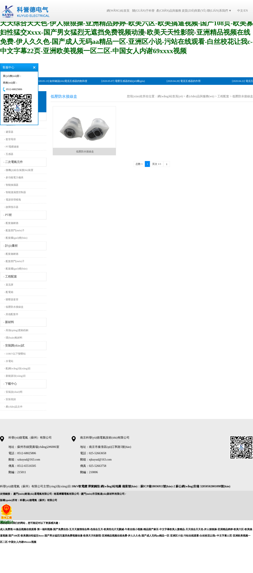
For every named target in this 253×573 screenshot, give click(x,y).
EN (246, 10)
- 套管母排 (10, 139)
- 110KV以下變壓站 (15, 353)
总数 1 (139, 164)
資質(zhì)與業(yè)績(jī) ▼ (194, 21)
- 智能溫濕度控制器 (15, 192)
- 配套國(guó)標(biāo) (15, 237)
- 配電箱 (8, 292)
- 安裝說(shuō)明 (13, 391)
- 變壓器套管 (11, 299)
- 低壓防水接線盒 (13, 306)
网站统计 (6, 522)
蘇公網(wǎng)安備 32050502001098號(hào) (203, 486)
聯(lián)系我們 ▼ (219, 10)
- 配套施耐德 (11, 223)
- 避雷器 (8, 131)
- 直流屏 (8, 284)
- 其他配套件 (11, 314)
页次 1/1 (156, 164)
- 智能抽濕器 (11, 184)
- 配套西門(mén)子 (14, 230)
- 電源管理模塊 (12, 199)
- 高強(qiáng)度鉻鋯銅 (16, 330)
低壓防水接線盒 (242, 96)
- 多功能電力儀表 (13, 177)
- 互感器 (8, 154)
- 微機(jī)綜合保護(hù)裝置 (18, 170)
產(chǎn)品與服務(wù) (200, 96)
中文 (240, 10)
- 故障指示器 (11, 207)
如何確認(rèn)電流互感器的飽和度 (69, 81)
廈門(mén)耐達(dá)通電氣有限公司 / (33, 493)
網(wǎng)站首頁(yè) (118, 21)
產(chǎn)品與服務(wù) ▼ (168, 21)
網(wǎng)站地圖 (111, 486)
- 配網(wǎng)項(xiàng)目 (17, 368)
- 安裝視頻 (10, 399)
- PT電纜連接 (11, 146)
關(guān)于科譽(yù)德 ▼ (143, 21)
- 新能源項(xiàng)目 (15, 375)
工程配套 (223, 96)
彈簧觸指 (94, 486)
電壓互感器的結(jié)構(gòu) (130, 81)
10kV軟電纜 (79, 486)
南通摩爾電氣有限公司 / (67, 493)
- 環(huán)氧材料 (13, 337)
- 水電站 (8, 361)
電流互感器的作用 (191, 81)
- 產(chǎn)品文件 (13, 406)
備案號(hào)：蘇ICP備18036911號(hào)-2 (149, 486)
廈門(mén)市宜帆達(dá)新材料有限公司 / (103, 493)
